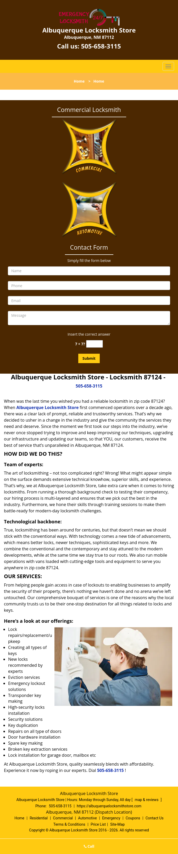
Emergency (111, 818)
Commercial (63, 818)
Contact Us (155, 818)
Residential (39, 818)
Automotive (87, 818)
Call (89, 846)
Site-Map (117, 824)
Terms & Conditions (69, 824)
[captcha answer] (94, 344)
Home (79, 81)
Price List (98, 824)
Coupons (133, 818)
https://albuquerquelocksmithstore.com (109, 806)
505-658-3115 (101, 46)
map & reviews (147, 800)
